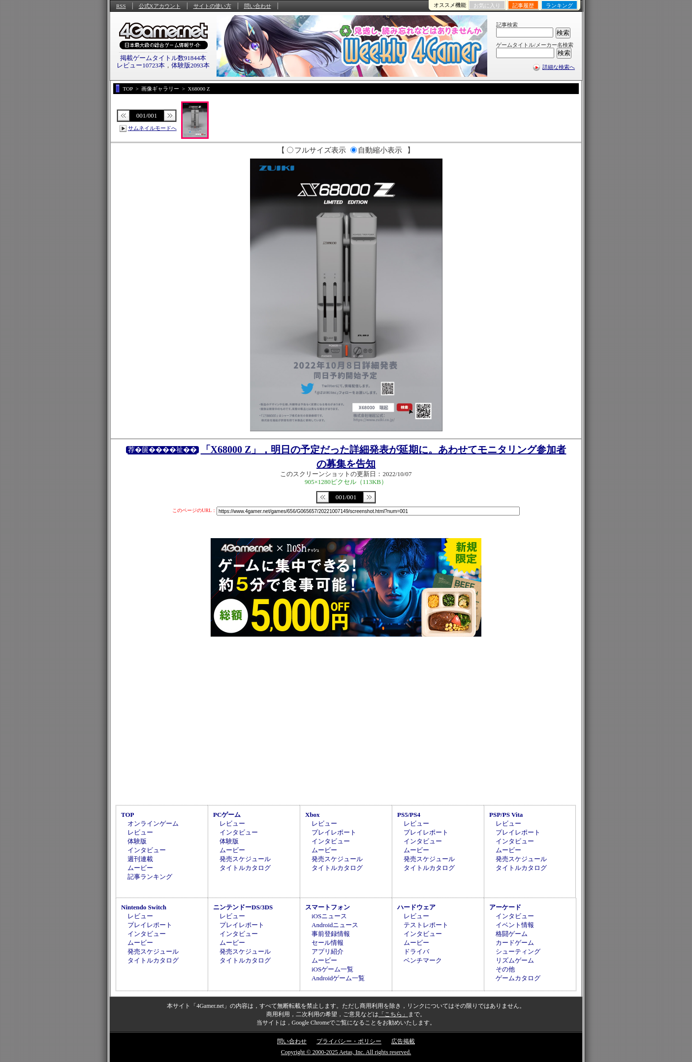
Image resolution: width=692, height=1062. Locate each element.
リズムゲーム (515, 960)
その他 (505, 969)
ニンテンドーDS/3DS (243, 907)
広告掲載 (403, 1041)
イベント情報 (515, 925)
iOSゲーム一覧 (332, 969)
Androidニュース (335, 925)
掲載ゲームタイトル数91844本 (163, 58)
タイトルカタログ (245, 867)
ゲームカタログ (518, 978)
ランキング (559, 5)
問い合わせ (257, 6)
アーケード (505, 907)
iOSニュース (329, 916)
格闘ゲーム (512, 933)
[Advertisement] (346, 719)
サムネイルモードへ (152, 128)
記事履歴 (523, 5)
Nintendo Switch (143, 907)
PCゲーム (227, 814)
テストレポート (426, 925)
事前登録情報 (331, 933)
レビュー (140, 832)
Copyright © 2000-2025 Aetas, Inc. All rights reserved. (346, 1052)
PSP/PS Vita (506, 814)
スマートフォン (327, 907)
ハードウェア (416, 907)
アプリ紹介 (328, 951)
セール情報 (328, 942)
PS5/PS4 (408, 814)
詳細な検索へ (558, 67)
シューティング (518, 951)
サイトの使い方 (212, 6)
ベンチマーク (423, 960)
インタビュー (146, 850)
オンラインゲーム (153, 823)
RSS (121, 6)
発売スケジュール (245, 859)
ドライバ (416, 951)
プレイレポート (334, 832)
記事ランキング (149, 876)
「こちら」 (393, 1014)
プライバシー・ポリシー (348, 1041)
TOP (127, 814)
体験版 (137, 841)
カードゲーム (515, 942)
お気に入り (487, 5)
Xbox (312, 814)
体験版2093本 (190, 65)
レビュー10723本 (141, 65)
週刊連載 (140, 859)
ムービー (140, 867)
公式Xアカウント (160, 6)
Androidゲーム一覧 (338, 978)
